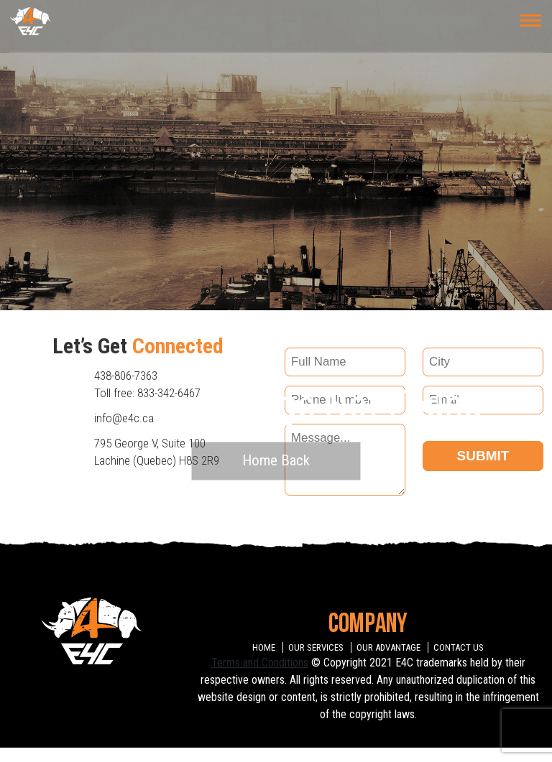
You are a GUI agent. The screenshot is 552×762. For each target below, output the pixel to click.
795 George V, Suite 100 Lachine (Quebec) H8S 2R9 (156, 452)
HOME (263, 647)
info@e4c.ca (124, 418)
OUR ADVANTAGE (388, 647)
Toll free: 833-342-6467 (147, 393)
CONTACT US (458, 647)
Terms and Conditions (259, 662)
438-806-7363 (125, 375)
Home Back (276, 460)
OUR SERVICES (316, 647)
